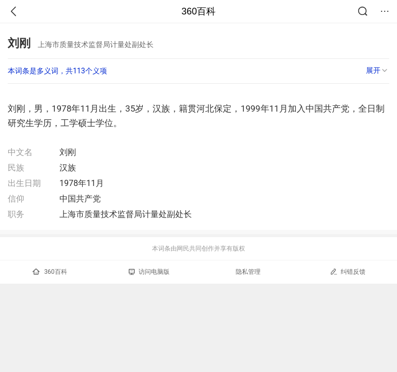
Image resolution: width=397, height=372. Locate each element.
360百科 (198, 11)
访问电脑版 (149, 271)
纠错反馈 (347, 271)
